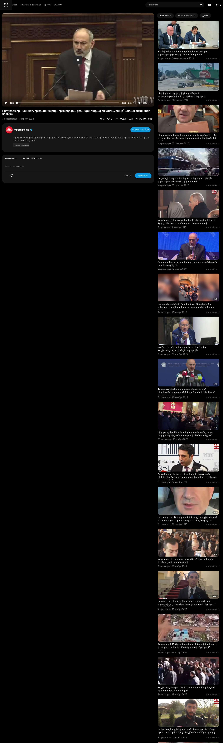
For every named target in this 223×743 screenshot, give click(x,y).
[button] (217, 5)
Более (99, 4)
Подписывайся (153, 130)
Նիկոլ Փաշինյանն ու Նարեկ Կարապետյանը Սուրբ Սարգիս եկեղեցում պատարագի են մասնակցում (194, 380)
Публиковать (155, 176)
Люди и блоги (52, 4)
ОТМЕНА (139, 176)
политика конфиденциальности (18, 97)
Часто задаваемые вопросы (16, 90)
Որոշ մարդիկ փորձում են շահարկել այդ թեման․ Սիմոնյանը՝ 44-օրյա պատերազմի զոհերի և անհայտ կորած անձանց (193, 418)
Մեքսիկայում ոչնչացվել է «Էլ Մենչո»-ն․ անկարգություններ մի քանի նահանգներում (194, 84)
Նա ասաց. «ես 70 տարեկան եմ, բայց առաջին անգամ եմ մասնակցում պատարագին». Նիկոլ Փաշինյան (190, 456)
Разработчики (10, 103)
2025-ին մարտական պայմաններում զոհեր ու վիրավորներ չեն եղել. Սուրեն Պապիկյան (194, 47)
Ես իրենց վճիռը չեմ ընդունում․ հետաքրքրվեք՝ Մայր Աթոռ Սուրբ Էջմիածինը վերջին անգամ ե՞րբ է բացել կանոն (194, 641)
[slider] (95, 102)
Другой (89, 4)
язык (19, 103)
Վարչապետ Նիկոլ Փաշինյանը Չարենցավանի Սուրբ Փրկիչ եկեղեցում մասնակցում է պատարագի (191, 195)
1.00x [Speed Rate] (142, 103)
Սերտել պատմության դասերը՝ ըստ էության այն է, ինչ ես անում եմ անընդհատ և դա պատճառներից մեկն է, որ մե (194, 121)
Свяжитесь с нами (18, 100)
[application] (104, 60)
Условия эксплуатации (14, 93)
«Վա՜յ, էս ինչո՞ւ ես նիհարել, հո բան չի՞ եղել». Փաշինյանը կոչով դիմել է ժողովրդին (194, 305)
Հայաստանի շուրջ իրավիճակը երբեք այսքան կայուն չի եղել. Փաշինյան (191, 231)
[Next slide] (215, 15)
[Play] (47, 102)
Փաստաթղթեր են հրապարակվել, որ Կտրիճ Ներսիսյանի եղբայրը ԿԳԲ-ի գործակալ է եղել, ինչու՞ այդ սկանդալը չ (194, 343)
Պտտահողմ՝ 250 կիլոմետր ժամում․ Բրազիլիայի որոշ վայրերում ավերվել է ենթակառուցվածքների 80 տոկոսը (191, 567)
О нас (6, 100)
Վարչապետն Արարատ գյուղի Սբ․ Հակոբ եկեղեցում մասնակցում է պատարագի (192, 492)
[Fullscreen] (162, 102)
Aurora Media (64, 129)
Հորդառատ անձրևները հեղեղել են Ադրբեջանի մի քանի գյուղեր (189, 677)
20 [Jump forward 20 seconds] (147, 103)
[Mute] (152, 102)
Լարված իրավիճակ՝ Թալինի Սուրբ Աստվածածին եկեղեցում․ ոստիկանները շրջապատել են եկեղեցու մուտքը (192, 269)
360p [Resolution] (157, 103)
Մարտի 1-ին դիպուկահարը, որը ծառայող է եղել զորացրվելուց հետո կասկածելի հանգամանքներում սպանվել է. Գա (194, 530)
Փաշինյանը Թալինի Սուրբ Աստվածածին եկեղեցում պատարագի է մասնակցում (192, 603)
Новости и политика (72, 4)
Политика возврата (12, 86)
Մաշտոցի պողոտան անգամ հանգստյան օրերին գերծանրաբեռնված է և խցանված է (194, 158)
